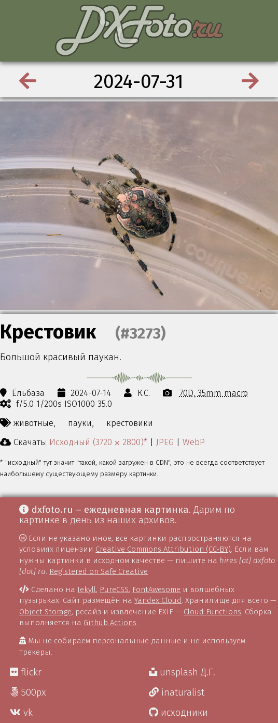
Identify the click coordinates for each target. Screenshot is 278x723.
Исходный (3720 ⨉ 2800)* (98, 442)
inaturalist (176, 692)
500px (28, 692)
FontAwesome (156, 589)
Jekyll (86, 589)
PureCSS (114, 589)
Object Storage (45, 611)
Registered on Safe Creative (98, 571)
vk (21, 712)
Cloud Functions (212, 611)
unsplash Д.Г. (182, 672)
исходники (178, 712)
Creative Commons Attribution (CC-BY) (163, 549)
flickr (25, 672)
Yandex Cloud (158, 600)
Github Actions (110, 622)
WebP (194, 442)
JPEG (165, 442)
